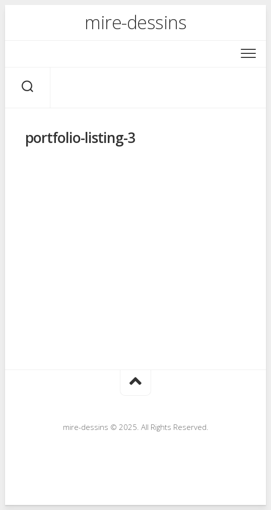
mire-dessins (135, 22)
